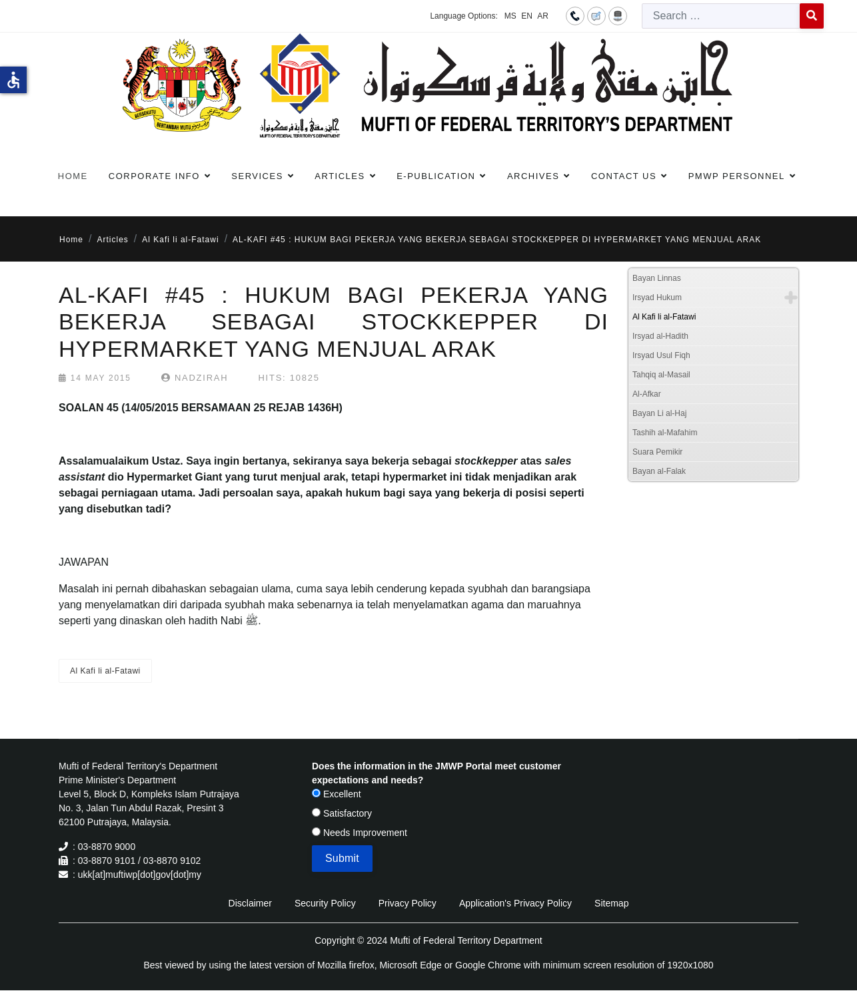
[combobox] (721, 16)
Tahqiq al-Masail (661, 374)
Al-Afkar (646, 394)
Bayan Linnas (656, 278)
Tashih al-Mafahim (664, 432)
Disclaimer (250, 903)
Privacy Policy (407, 903)
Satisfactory (342, 813)
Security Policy (325, 903)
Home (73, 176)
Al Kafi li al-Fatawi (105, 671)
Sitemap (611, 903)
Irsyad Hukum (657, 297)
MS (510, 16)
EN (526, 16)
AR (542, 16)
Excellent (336, 794)
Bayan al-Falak (659, 471)
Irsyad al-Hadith (660, 336)
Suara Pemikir (657, 452)
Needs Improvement (359, 832)
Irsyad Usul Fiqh (661, 355)
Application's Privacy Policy (515, 903)
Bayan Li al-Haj (659, 413)
